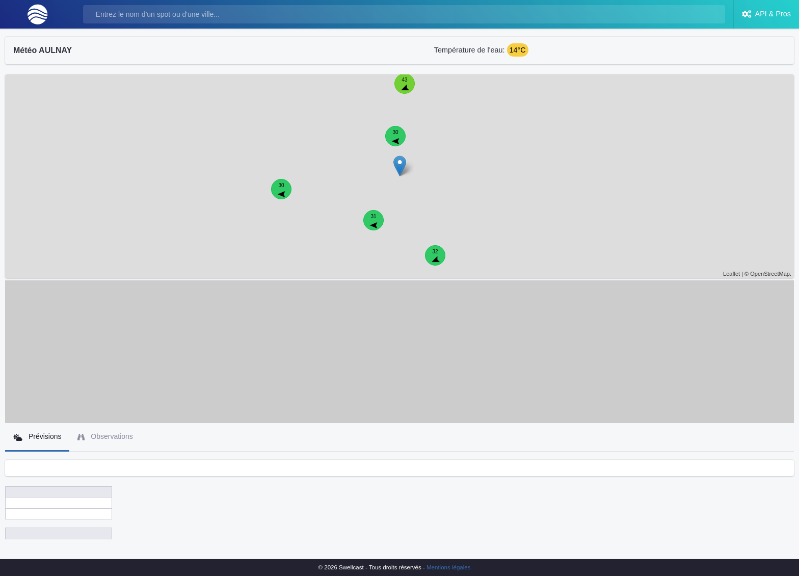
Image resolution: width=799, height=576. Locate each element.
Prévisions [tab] (37, 436)
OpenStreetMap (770, 274)
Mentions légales (448, 567)
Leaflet (731, 274)
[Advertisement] (399, 351)
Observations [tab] (104, 436)
